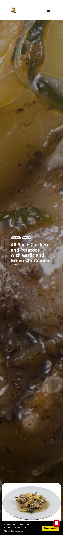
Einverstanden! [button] (50, 528)
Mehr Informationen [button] (13, 531)
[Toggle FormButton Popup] (56, 523)
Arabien (26, 238)
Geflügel (16, 238)
